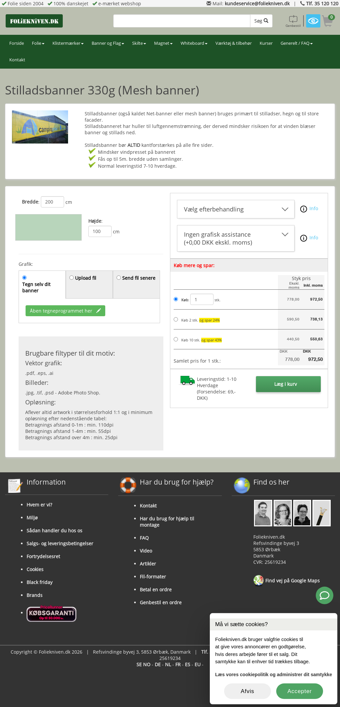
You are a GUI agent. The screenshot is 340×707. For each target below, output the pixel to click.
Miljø (32, 517)
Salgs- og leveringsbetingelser (60, 543)
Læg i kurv (285, 384)
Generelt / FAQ (297, 43)
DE (158, 664)
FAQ (144, 538)
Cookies (35, 569)
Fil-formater (153, 576)
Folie (38, 43)
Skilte (139, 43)
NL (168, 664)
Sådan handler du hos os (54, 530)
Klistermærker (68, 43)
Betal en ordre (156, 589)
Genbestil (293, 21)
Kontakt (17, 60)
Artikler (148, 563)
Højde (94, 221)
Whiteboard (194, 43)
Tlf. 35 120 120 (322, 3)
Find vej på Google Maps (286, 581)
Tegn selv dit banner (36, 287)
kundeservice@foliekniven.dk (257, 3)
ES (187, 664)
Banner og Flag (108, 43)
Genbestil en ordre (161, 602)
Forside (16, 43)
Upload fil (85, 278)
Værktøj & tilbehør (233, 43)
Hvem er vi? (39, 504)
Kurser (266, 43)
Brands (34, 595)
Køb (184, 300)
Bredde (30, 202)
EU (198, 664)
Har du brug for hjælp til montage (167, 521)
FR (178, 664)
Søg (261, 21)
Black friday (39, 582)
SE (139, 664)
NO (146, 664)
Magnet (163, 43)
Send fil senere (138, 278)
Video (146, 551)
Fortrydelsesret (43, 556)
